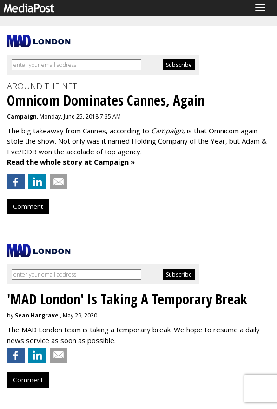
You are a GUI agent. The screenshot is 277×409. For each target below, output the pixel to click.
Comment (28, 206)
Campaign (22, 116)
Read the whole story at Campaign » (71, 161)
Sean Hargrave (37, 315)
